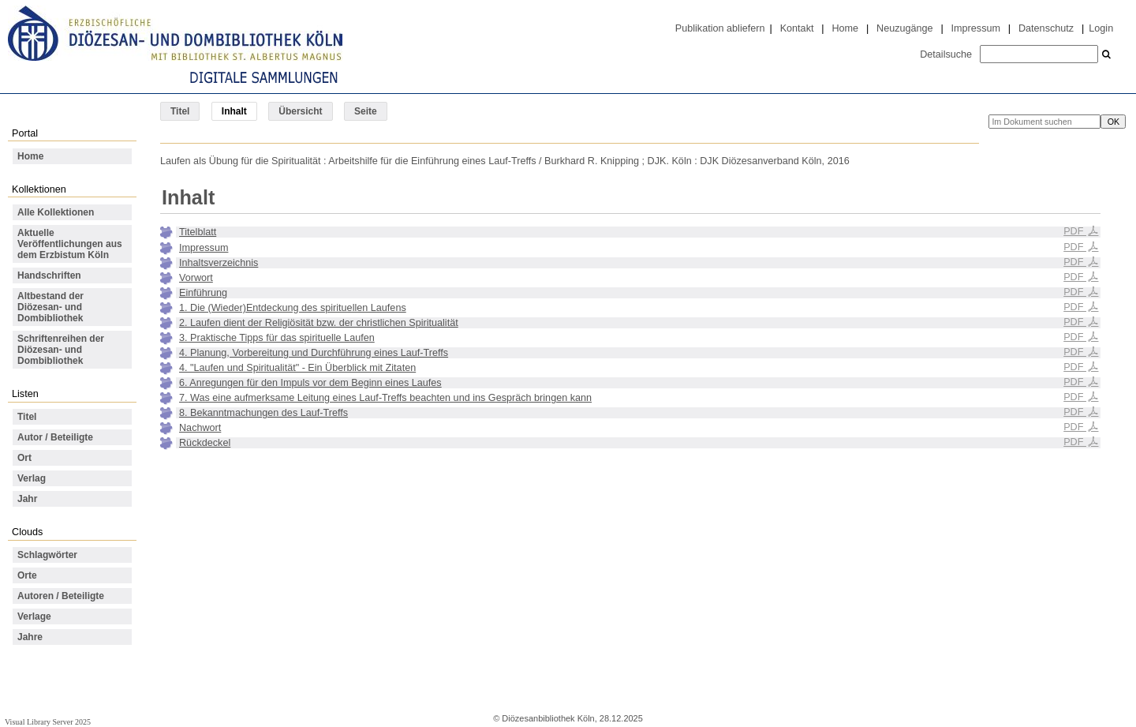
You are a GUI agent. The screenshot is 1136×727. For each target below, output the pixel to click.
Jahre (30, 637)
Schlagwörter (47, 554)
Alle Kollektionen (55, 212)
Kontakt (797, 28)
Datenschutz (1046, 28)
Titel (179, 111)
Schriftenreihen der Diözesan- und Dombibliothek (60, 349)
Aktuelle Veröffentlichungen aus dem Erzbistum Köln (69, 243)
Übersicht (300, 111)
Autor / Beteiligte (55, 437)
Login (1101, 28)
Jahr (27, 498)
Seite (365, 111)
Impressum (975, 28)
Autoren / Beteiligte (60, 595)
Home (844, 28)
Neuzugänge (904, 28)
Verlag (31, 478)
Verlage (34, 616)
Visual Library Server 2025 (48, 722)
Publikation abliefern (720, 28)
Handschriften (49, 275)
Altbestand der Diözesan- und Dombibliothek (50, 307)
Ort (24, 457)
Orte (27, 575)
